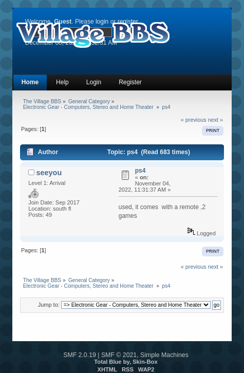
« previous (194, 120)
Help (62, 82)
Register (130, 82)
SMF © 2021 (119, 355)
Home (30, 82)
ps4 (140, 170)
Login (93, 82)
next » (215, 120)
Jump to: (49, 305)
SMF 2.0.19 (79, 355)
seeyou (49, 173)
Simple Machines (164, 355)
